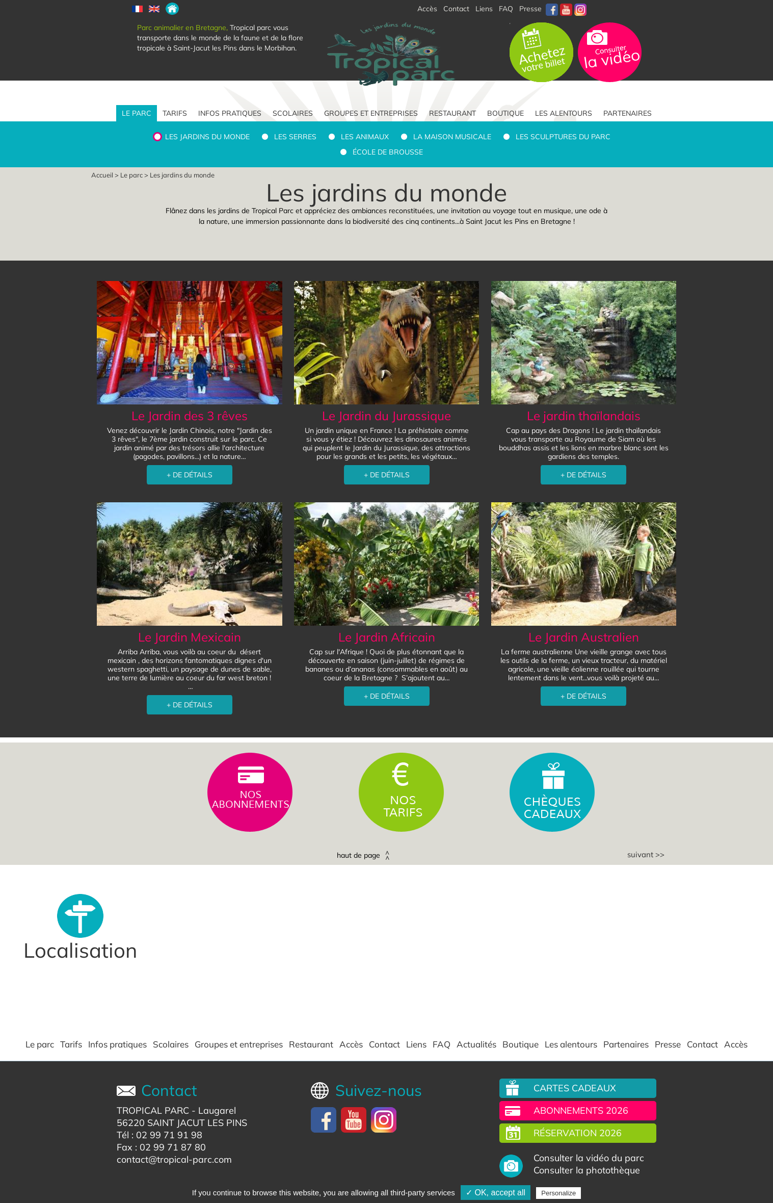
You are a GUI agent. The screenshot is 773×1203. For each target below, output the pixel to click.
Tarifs (175, 113)
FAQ (506, 8)
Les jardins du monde (207, 136)
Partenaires (627, 113)
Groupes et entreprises (371, 113)
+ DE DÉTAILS (189, 474)
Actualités (476, 1044)
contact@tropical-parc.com (174, 1159)
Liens (484, 8)
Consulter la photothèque (587, 1170)
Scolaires (293, 113)
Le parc (136, 113)
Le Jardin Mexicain (189, 637)
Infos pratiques (229, 113)
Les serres (295, 136)
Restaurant (452, 113)
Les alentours (563, 113)
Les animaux (365, 136)
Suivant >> (645, 854)
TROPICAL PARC (153, 1110)
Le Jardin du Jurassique (386, 415)
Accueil (102, 175)
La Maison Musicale (452, 136)
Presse (530, 8)
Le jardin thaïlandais (584, 415)
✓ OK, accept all (495, 1192)
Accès (351, 1044)
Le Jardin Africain (386, 637)
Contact (384, 1044)
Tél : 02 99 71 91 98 (159, 1135)
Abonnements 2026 (581, 1110)
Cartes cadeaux (575, 1088)
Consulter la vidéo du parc (589, 1158)
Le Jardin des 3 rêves (189, 415)
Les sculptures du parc (563, 136)
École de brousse (388, 152)
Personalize (558, 1193)
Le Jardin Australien (583, 637)
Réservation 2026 (578, 1133)
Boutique (505, 113)
